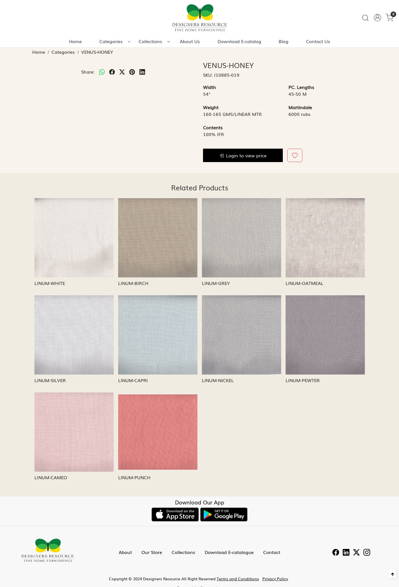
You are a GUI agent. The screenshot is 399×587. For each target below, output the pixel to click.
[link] (365, 18)
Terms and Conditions (238, 578)
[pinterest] (132, 71)
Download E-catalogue (229, 552)
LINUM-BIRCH (133, 283)
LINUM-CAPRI (133, 380)
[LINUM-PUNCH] (157, 432)
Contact (271, 552)
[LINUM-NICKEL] (241, 335)
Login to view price (243, 155)
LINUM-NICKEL (218, 380)
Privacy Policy (275, 578)
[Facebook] (335, 552)
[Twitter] (356, 552)
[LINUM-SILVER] (74, 335)
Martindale (300, 107)
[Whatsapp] (102, 71)
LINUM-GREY (216, 283)
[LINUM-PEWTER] (325, 335)
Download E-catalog (239, 41)
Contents (213, 127)
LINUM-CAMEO (50, 477)
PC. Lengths (301, 87)
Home (75, 41)
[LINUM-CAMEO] (74, 432)
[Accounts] (377, 17)
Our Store (151, 552)
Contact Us (318, 41)
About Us (190, 41)
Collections (154, 41)
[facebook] (112, 71)
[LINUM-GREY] (241, 237)
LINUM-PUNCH (134, 477)
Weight (210, 107)
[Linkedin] (346, 552)
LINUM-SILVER (50, 380)
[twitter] (122, 71)
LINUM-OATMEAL (304, 283)
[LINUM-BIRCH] (157, 237)
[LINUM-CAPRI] (157, 335)
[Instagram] (366, 552)
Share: (88, 71)
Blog (283, 41)
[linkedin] (142, 71)
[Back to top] (392, 573)
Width (209, 87)
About (125, 552)
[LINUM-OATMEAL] (325, 237)
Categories (114, 41)
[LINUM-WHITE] (74, 237)
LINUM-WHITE (49, 283)
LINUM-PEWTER (303, 380)
